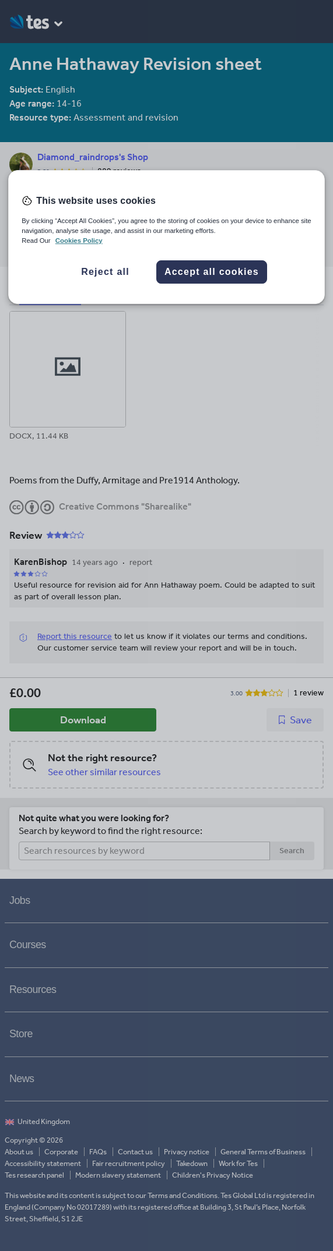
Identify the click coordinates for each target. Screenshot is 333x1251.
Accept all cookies (211, 272)
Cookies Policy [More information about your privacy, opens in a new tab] (79, 240)
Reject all (105, 272)
